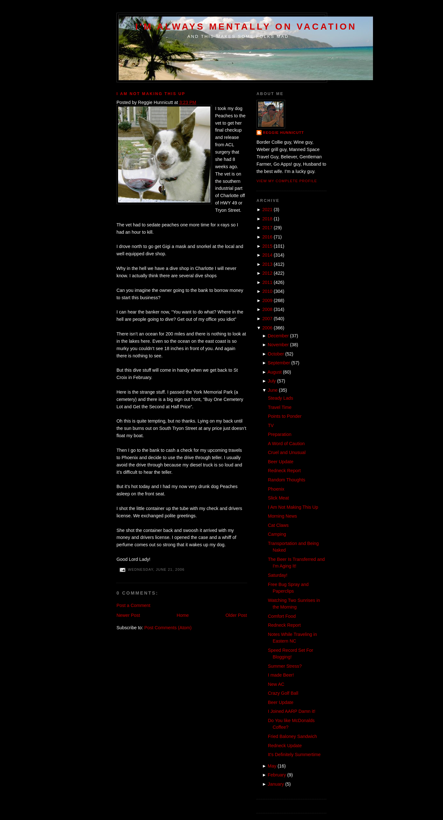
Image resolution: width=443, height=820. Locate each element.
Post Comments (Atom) (168, 627)
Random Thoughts (286, 479)
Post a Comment (133, 605)
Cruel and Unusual (287, 452)
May (272, 765)
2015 (267, 246)
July (272, 380)
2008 (267, 309)
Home (183, 615)
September (279, 362)
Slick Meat (278, 497)
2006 (267, 327)
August (275, 372)
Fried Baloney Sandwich (292, 736)
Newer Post (128, 615)
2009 (267, 300)
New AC (276, 684)
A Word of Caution (286, 443)
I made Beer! (281, 675)
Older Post (236, 615)
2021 (267, 209)
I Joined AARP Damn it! (291, 711)
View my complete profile (287, 181)
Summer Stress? (285, 666)
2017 (267, 227)
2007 (267, 318)
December (278, 335)
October (276, 353)
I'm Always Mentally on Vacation (246, 26)
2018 (267, 218)
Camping (277, 534)
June (273, 390)
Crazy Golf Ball (283, 693)
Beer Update (280, 461)
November (278, 344)
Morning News (282, 516)
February (277, 774)
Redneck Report (284, 470)
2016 (267, 236)
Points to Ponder (285, 416)
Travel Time (280, 407)
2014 (267, 255)
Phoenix (276, 489)
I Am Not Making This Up (150, 94)
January (276, 784)
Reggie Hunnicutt (283, 132)
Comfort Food (282, 616)
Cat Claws (278, 525)
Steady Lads (280, 398)
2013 (267, 264)
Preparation (280, 434)
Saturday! (277, 575)
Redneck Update (285, 745)
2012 (267, 273)
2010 (267, 291)
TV (271, 425)
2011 (267, 282)
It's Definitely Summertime (294, 754)
